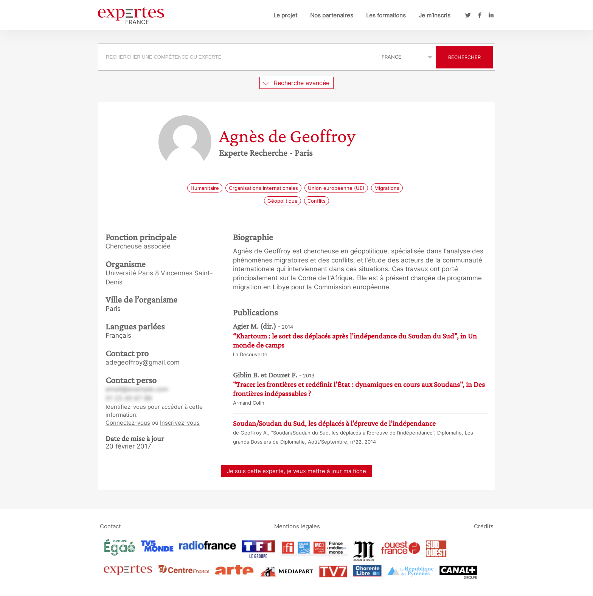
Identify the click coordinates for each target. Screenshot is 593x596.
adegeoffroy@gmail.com (143, 362)
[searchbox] (234, 57)
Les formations (386, 15)
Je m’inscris (434, 15)
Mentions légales (297, 525)
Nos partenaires (331, 15)
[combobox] (235, 57)
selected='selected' (403, 57)
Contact (110, 525)
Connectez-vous (128, 422)
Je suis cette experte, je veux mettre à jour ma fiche (296, 471)
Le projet (285, 15)
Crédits (484, 525)
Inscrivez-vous (180, 422)
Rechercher (464, 57)
